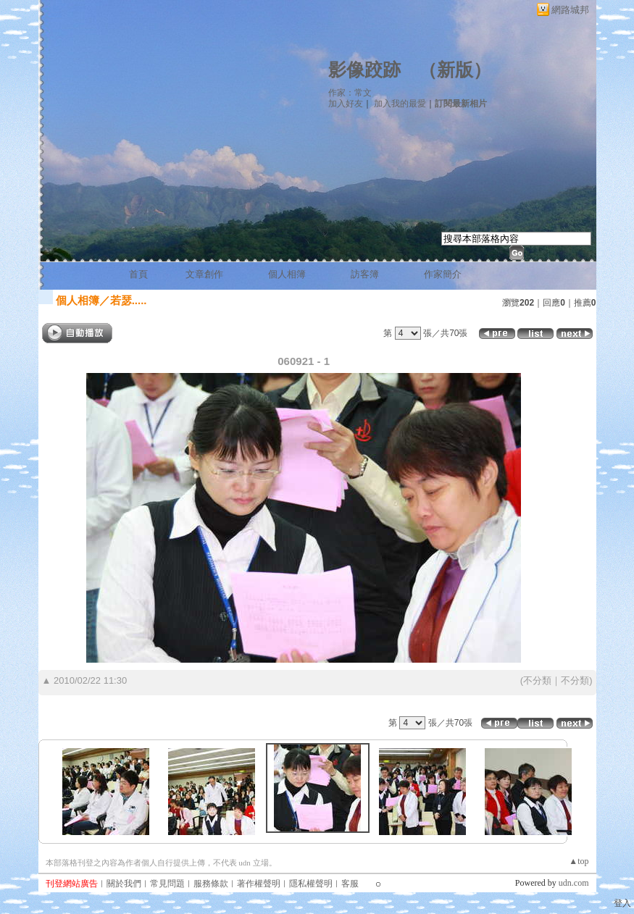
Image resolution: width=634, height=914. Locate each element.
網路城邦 (570, 9)
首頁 (138, 274)
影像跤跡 (364, 70)
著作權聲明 (258, 884)
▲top (578, 861)
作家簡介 (443, 274)
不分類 (537, 680)
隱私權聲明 (311, 884)
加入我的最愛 (400, 103)
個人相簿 (287, 274)
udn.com (574, 883)
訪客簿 (365, 274)
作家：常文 (350, 93)
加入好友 (345, 103)
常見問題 (167, 884)
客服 (350, 884)
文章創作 (204, 274)
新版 (455, 70)
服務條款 (210, 884)
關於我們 (124, 884)
